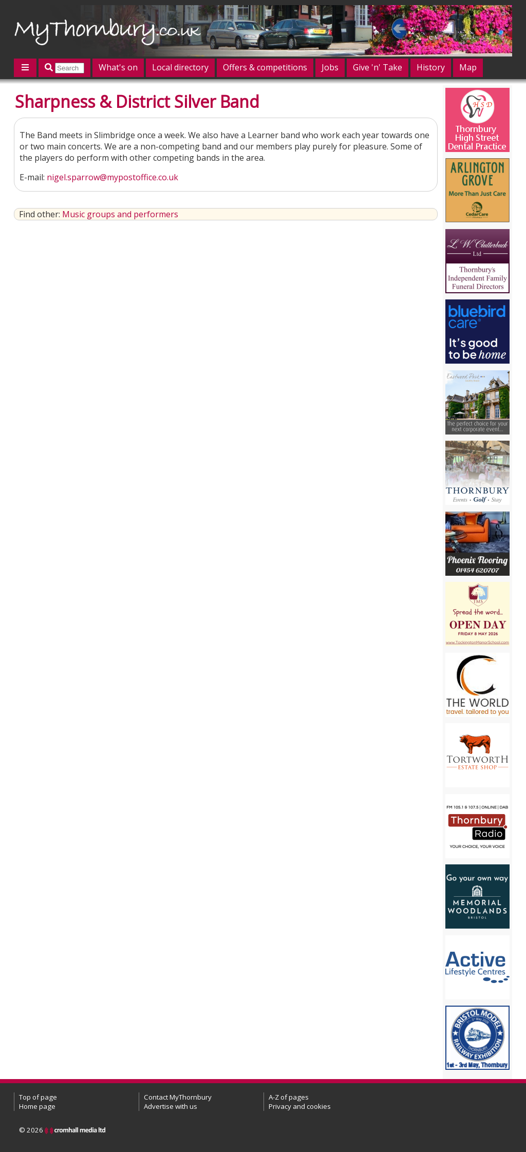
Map (468, 67)
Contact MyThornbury (178, 1097)
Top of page (38, 1097)
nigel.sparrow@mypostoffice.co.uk (112, 177)
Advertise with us (170, 1106)
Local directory (180, 67)
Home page (37, 1106)
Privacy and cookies (300, 1106)
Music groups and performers (120, 214)
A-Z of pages (289, 1097)
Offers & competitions (265, 67)
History (431, 67)
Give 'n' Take (377, 67)
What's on (118, 67)
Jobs (330, 67)
